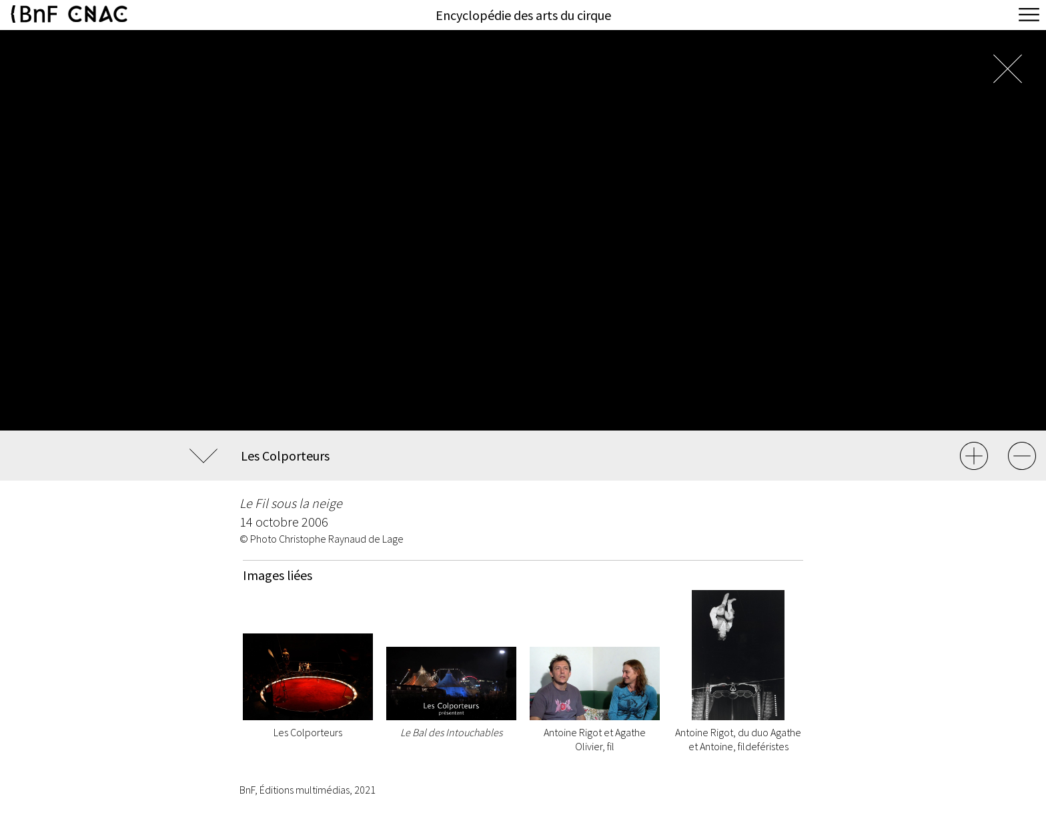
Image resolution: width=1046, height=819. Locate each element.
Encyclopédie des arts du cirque (523, 15)
